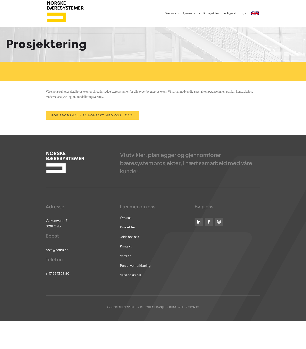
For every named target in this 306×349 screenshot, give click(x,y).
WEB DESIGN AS (188, 307)
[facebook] (209, 222)
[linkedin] (199, 222)
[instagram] (219, 222)
